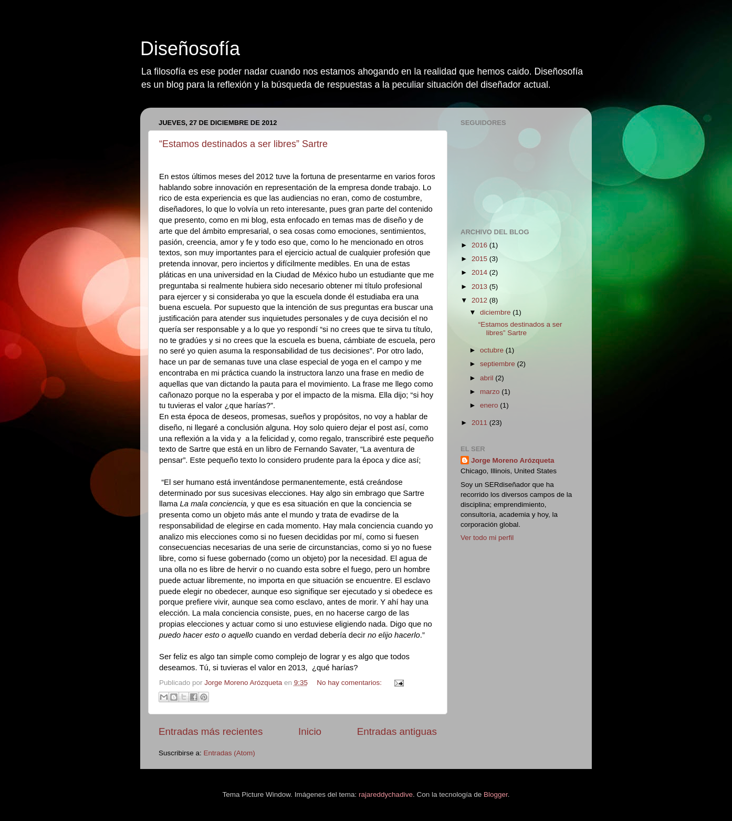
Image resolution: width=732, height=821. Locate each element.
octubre (493, 350)
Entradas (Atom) (229, 753)
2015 (480, 259)
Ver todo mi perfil (487, 538)
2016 (480, 245)
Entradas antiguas (397, 731)
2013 (480, 286)
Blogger (496, 794)
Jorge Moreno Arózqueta (513, 460)
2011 (480, 423)
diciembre (496, 312)
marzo (490, 392)
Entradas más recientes (211, 731)
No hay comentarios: (350, 683)
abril (487, 378)
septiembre (498, 364)
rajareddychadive (386, 794)
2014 (480, 272)
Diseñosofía (190, 48)
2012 (480, 300)
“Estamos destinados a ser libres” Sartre (243, 144)
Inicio (309, 731)
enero (490, 405)
